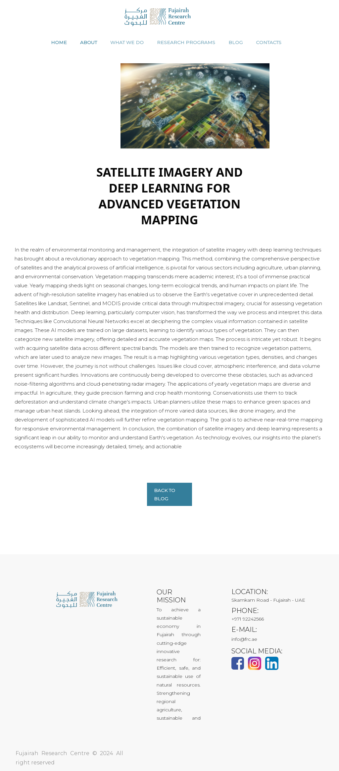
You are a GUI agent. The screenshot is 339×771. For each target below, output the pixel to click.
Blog (235, 42)
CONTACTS (268, 42)
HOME (59, 42)
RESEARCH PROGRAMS (186, 42)
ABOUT (88, 42)
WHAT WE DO (127, 42)
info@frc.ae (244, 639)
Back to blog (164, 494)
